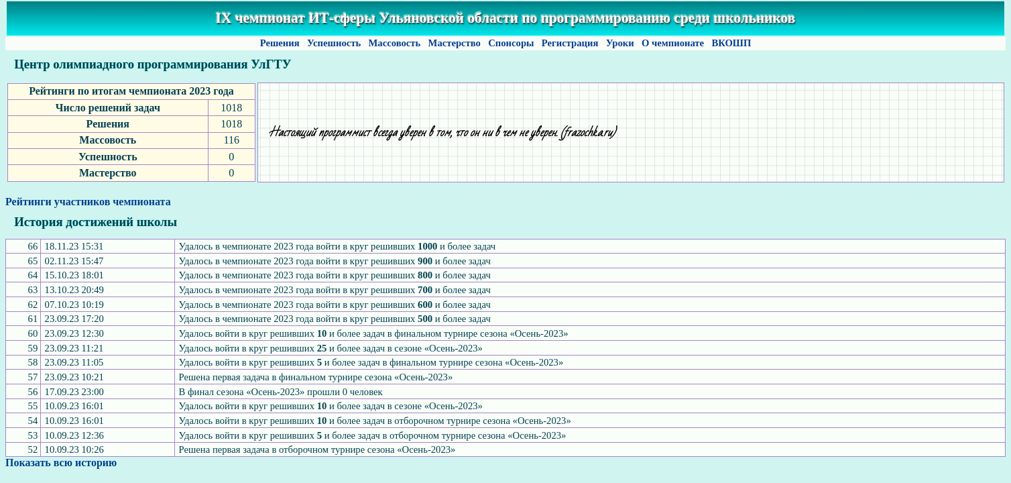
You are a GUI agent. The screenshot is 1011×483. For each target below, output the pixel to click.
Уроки (619, 43)
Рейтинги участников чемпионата (88, 201)
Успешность (333, 43)
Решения (279, 43)
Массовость (394, 43)
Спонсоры (511, 43)
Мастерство (454, 43)
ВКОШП (731, 43)
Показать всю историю (61, 462)
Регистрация (570, 43)
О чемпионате (672, 43)
